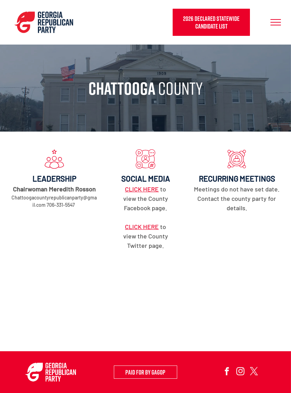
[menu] (276, 22)
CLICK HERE (142, 189)
